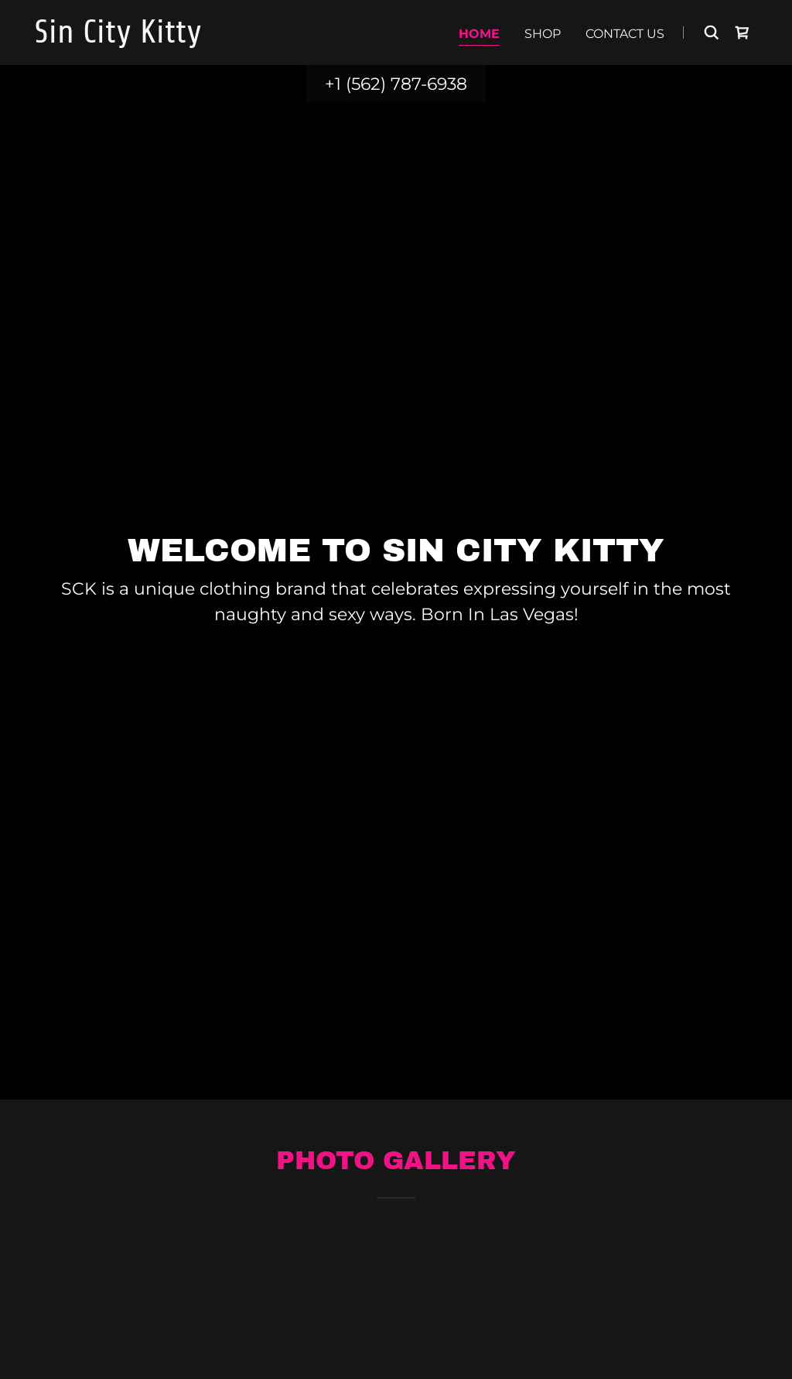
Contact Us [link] (624, 33)
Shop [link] (542, 33)
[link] (161, 38)
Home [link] (479, 33)
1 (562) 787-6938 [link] (401, 84)
